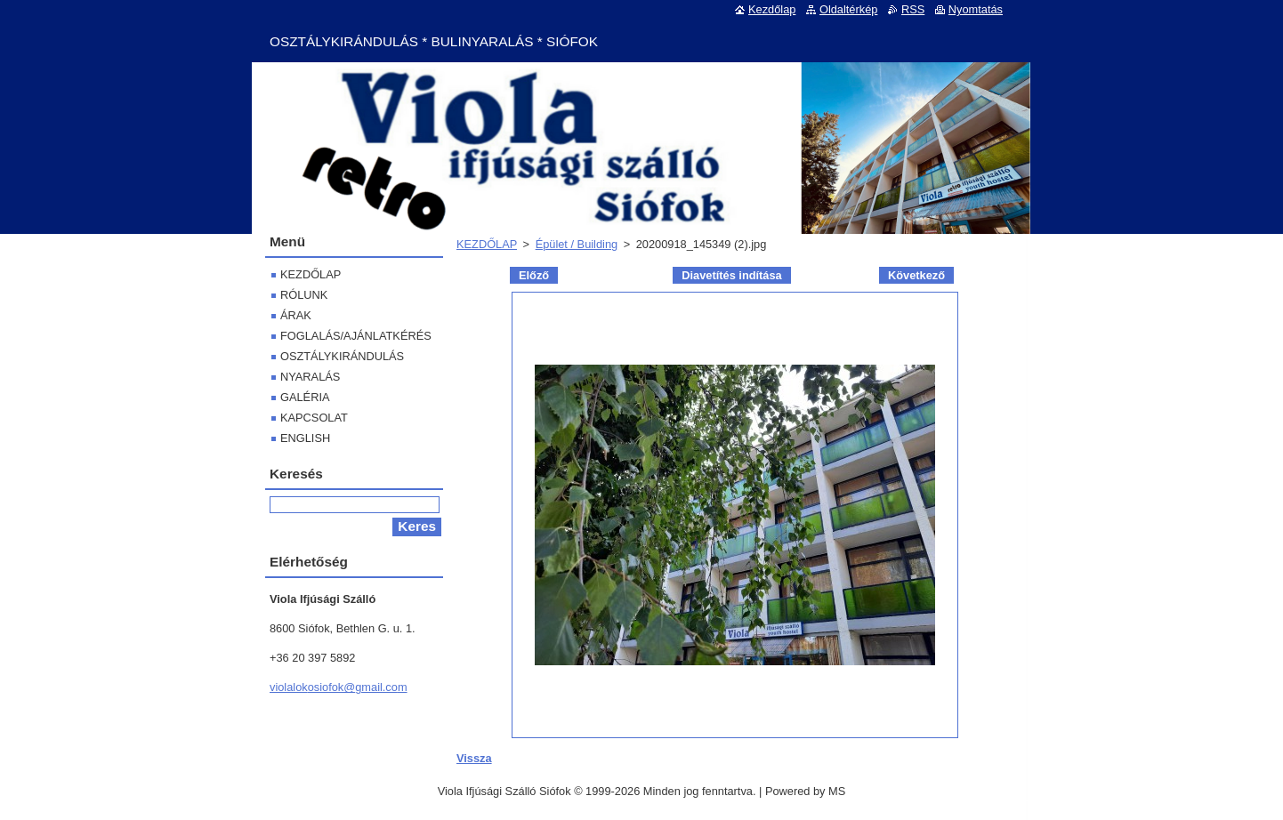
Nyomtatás (975, 9)
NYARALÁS (310, 376)
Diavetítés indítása (731, 275)
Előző (534, 275)
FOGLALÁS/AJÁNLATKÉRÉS (356, 335)
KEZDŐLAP (486, 244)
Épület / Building (576, 244)
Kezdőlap (771, 9)
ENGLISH (305, 438)
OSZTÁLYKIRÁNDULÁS (342, 356)
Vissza (474, 758)
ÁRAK (295, 315)
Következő (916, 275)
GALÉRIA (304, 397)
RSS (912, 9)
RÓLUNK (303, 294)
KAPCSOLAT (314, 417)
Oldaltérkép (848, 9)
